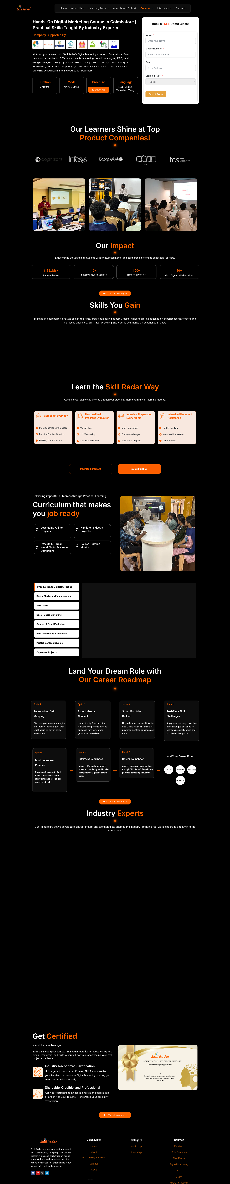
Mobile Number (153, 48)
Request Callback (139, 469)
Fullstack (179, 1146)
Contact (180, 8)
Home (63, 8)
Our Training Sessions (93, 1157)
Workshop (136, 1146)
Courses (145, 8)
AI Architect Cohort (124, 8)
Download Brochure (90, 468)
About (94, 1152)
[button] (34, 204)
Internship (163, 8)
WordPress (179, 1158)
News (94, 1169)
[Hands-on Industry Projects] (76, 529)
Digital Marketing (179, 1164)
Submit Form (156, 94)
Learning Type (153, 75)
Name (148, 35)
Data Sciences (179, 1152)
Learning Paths (97, 8)
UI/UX (179, 1176)
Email (148, 62)
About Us (76, 8)
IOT (179, 1170)
